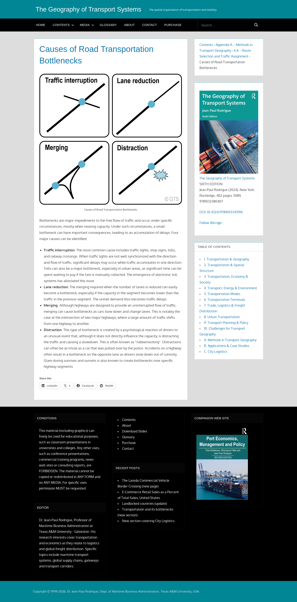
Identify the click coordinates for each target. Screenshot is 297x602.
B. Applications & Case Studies (226, 346)
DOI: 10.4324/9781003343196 (221, 212)
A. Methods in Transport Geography (230, 340)
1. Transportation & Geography (226, 259)
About (129, 25)
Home (40, 25)
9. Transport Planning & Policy (226, 323)
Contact (149, 25)
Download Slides (134, 431)
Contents (63, 25)
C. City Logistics (215, 351)
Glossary (108, 25)
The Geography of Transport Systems (91, 9)
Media (87, 25)
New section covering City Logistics (148, 521)
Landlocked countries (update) (144, 503)
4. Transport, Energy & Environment (230, 288)
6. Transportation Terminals (224, 299)
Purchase (173, 25)
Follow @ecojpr (210, 223)
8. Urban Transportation (222, 317)
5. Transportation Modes (222, 294)
